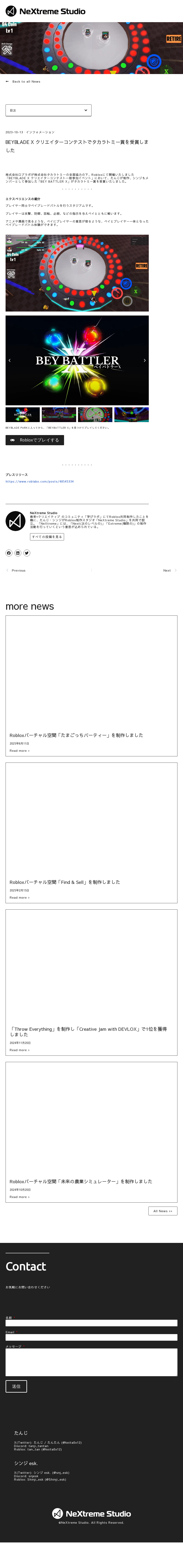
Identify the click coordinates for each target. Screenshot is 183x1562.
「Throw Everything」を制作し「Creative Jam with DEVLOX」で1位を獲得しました (88, 1033)
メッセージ (14, 1347)
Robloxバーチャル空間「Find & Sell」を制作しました (65, 883)
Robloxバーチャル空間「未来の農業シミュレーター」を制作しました (81, 1182)
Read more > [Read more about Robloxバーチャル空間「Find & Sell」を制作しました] (20, 898)
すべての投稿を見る (46, 538)
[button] (85, 110)
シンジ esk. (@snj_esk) (51, 1473)
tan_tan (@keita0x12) (44, 1449)
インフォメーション (40, 132)
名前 (9, 1319)
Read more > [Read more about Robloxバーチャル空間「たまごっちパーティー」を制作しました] (20, 751)
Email (11, 1333)
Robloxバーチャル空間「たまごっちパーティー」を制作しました (76, 736)
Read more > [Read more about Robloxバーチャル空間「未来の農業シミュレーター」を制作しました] (20, 1198)
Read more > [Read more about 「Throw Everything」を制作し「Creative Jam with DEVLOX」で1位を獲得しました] (20, 1051)
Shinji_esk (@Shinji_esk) (46, 1479)
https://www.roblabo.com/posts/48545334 (40, 483)
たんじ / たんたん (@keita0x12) (58, 1442)
